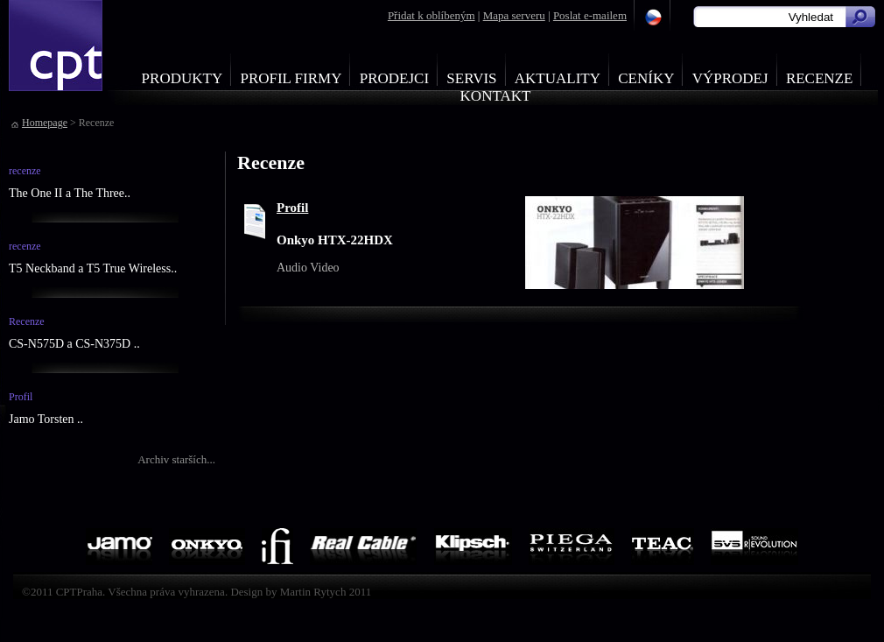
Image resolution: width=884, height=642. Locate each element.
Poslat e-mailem (590, 15)
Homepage (44, 122)
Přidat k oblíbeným (431, 15)
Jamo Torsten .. (46, 419)
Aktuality (557, 78)
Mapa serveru (514, 15)
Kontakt (495, 96)
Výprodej (730, 78)
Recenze (819, 78)
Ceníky (646, 78)
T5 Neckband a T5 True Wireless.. (93, 268)
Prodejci (394, 78)
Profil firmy (290, 78)
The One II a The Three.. (69, 193)
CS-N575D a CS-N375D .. (74, 343)
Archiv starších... (176, 459)
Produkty (182, 78)
